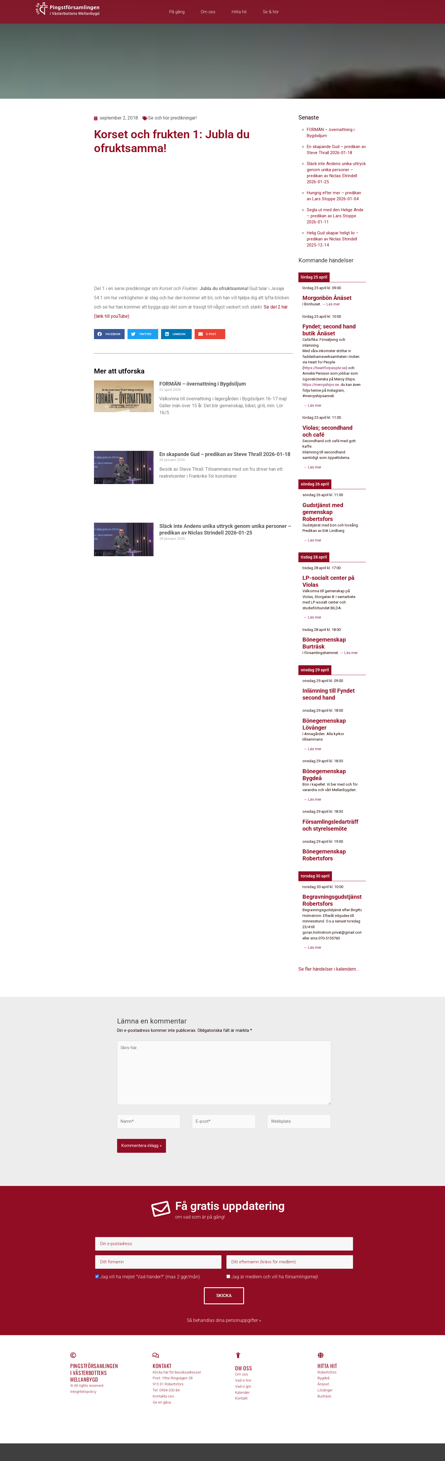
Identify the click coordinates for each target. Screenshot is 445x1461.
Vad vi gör (243, 1386)
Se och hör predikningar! (172, 118)
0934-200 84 (169, 1390)
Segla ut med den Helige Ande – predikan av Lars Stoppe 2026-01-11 (335, 216)
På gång (176, 11)
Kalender (242, 1392)
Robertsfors (327, 1372)
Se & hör (271, 11)
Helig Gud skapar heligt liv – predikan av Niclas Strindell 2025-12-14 (333, 239)
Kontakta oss (163, 1396)
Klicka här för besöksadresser (177, 1372)
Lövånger (325, 1390)
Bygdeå (323, 1378)
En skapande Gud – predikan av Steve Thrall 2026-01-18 (224, 454)
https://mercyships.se (320, 384)
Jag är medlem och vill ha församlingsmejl (272, 1276)
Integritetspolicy (83, 1391)
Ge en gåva (162, 1402)
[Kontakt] (155, 1355)
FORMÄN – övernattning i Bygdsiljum (202, 384)
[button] (109, 334)
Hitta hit (239, 11)
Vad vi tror (243, 1380)
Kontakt (162, 1366)
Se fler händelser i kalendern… (328, 969)
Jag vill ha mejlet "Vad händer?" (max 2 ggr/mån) (147, 1276)
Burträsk (324, 1396)
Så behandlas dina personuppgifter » (224, 1320)
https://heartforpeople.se (325, 368)
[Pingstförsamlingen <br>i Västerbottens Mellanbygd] (73, 1355)
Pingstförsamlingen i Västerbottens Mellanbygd (94, 1372)
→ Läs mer (330, 304)
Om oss (208, 11)
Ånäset (323, 1384)
